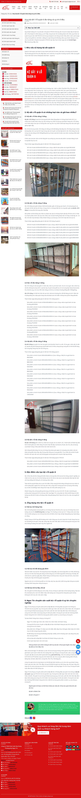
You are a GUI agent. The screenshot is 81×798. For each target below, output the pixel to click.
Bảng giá (50, 7)
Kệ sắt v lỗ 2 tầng (30, 119)
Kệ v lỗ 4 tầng (29, 293)
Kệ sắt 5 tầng (28, 344)
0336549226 (13, 74)
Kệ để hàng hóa (40, 512)
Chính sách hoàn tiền (8, 26)
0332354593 (13, 76)
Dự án (55, 7)
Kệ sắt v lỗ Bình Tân (34, 691)
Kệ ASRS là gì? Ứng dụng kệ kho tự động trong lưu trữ (11, 113)
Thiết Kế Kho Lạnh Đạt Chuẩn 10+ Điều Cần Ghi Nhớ (12, 103)
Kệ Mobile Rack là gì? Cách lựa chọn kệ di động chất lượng (12, 117)
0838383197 (13, 87)
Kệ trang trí (45, 7)
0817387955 (15, 94)
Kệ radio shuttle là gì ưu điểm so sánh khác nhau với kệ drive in (16, 218)
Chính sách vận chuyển (9, 32)
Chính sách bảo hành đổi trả (10, 29)
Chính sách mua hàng (8, 35)
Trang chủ (13, 7)
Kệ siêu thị (36, 7)
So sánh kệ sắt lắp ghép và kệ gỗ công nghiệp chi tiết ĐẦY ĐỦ (16, 199)
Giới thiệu (18, 7)
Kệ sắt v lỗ (24, 7)
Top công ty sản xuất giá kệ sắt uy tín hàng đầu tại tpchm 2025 (15, 208)
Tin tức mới (28, 755)
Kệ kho (40, 7)
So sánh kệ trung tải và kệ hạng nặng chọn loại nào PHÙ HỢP (11, 122)
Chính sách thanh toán (9, 41)
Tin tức (58, 7)
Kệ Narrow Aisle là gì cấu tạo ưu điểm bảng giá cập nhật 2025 (16, 228)
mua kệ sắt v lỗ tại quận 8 (59, 645)
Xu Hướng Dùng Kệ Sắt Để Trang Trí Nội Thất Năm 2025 (16, 189)
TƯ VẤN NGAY (74, 7)
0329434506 (13, 81)
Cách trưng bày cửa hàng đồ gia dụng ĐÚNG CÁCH (15, 237)
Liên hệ (62, 7)
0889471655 (14, 89)
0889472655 (13, 91)
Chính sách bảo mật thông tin (10, 38)
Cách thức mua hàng (8, 44)
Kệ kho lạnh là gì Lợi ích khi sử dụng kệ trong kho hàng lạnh (12, 108)
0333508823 (13, 85)
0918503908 (13, 78)
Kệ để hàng (30, 7)
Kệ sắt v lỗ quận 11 (34, 695)
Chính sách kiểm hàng (8, 22)
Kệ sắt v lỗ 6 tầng (30, 442)
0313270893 (7, 750)
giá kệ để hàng (55, 654)
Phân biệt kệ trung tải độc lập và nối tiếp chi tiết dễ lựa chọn (16, 179)
